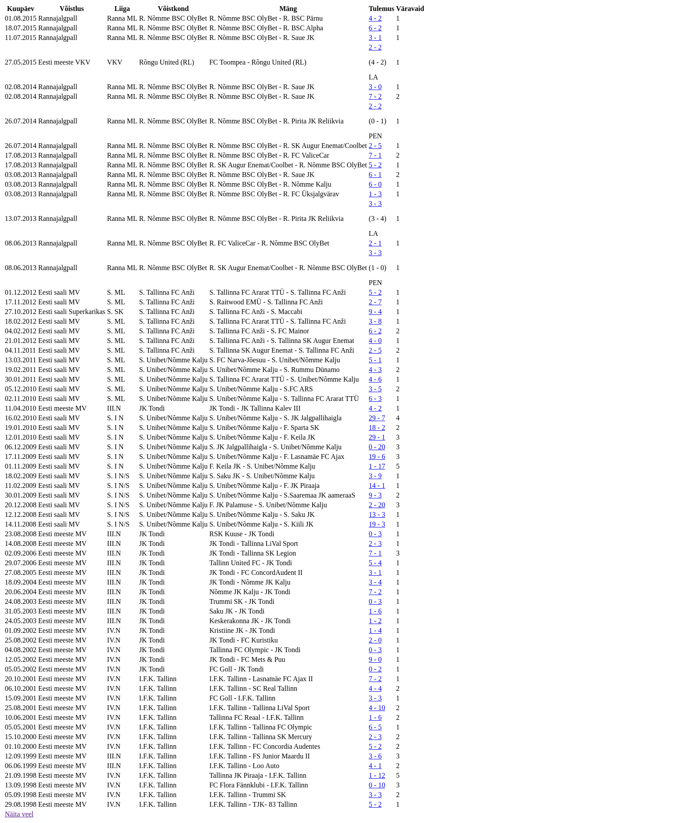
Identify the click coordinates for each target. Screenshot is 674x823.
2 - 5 (375, 145)
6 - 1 (375, 174)
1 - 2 (375, 620)
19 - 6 (377, 456)
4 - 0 (375, 340)
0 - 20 (377, 447)
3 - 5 (375, 389)
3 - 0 (375, 86)
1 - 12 (377, 775)
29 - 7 (377, 418)
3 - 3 (375, 203)
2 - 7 (375, 302)
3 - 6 (375, 756)
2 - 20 (377, 505)
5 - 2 (375, 165)
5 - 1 (375, 360)
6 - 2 (375, 28)
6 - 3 (375, 398)
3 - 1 (375, 37)
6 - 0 (375, 184)
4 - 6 (375, 379)
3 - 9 (375, 476)
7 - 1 (375, 155)
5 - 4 (375, 563)
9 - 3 (375, 495)
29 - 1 (377, 437)
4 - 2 (375, 18)
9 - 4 (375, 311)
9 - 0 (375, 659)
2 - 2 (375, 47)
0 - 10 (377, 785)
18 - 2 (377, 427)
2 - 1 (375, 243)
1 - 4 (375, 630)
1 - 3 (375, 194)
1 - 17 (377, 466)
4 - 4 (375, 688)
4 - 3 (375, 369)
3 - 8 (375, 321)
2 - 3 (375, 543)
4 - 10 (377, 707)
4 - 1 (375, 765)
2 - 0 (375, 640)
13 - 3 (377, 514)
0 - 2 (375, 669)
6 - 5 (375, 727)
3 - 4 (375, 582)
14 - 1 (377, 485)
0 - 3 (375, 534)
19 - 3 (377, 524)
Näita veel (19, 814)
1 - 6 (375, 611)
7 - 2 (375, 96)
